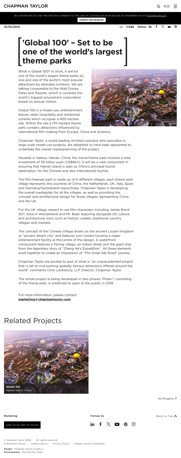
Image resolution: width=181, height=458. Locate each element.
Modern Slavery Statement (90, 443)
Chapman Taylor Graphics (28, 449)
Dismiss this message (92, 20)
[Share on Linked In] (150, 26)
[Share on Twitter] (162, 26)
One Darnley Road (32, 452)
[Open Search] (159, 7)
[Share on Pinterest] (175, 26)
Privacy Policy (61, 443)
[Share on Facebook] (156, 26)
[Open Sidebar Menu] (175, 6)
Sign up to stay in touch (22, 425)
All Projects (167, 398)
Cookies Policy (157, 15)
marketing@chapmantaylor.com (44, 299)
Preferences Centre (15, 443)
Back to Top (166, 416)
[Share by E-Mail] (169, 26)
